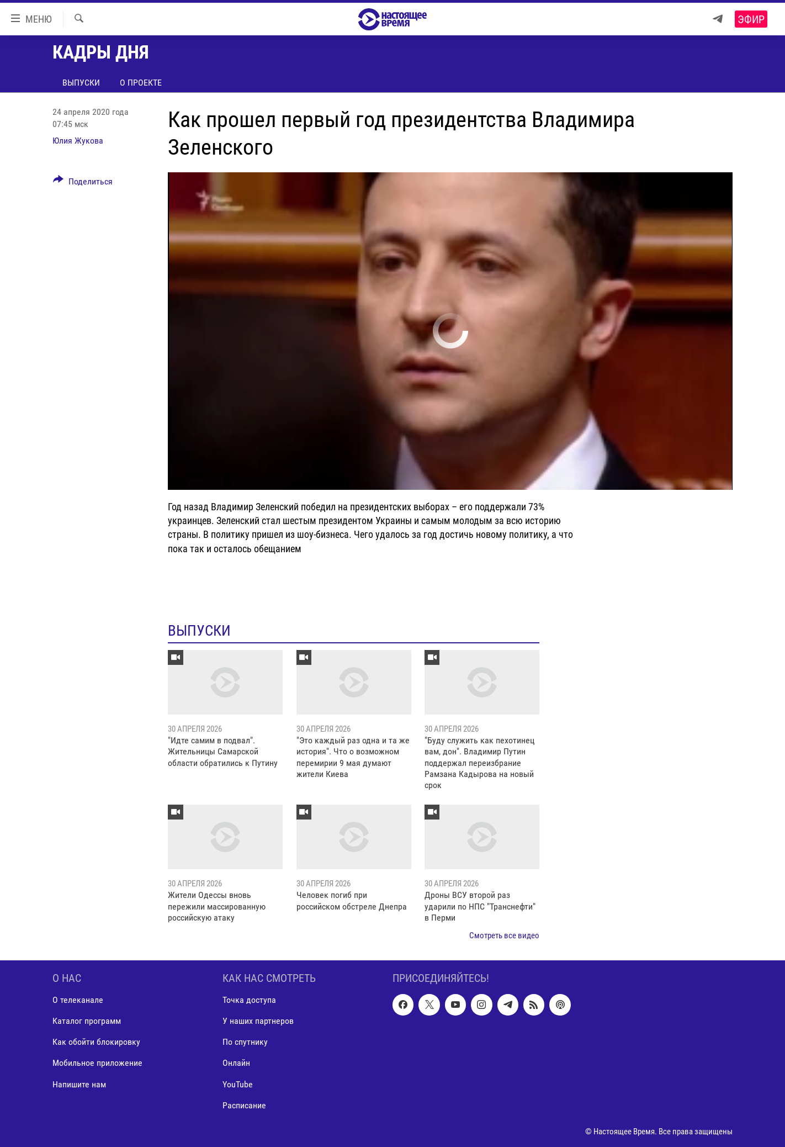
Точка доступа (249, 1000)
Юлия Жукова (77, 140)
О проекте (141, 82)
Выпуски (81, 82)
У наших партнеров (258, 1021)
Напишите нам (79, 1084)
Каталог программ (86, 1021)
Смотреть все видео (504, 935)
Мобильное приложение (97, 1063)
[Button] (83, 183)
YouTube (237, 1084)
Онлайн (236, 1063)
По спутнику (245, 1042)
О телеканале (77, 1000)
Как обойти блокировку (96, 1042)
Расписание (244, 1105)
